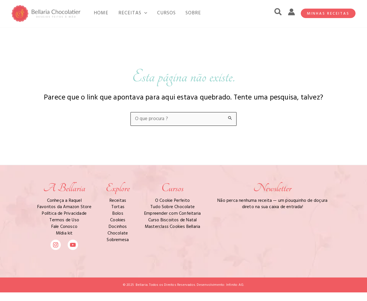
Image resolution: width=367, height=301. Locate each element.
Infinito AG (234, 285)
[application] (139, 13)
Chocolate (118, 233)
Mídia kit (64, 233)
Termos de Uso (64, 220)
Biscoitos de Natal (179, 220)
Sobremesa (118, 239)
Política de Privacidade (64, 213)
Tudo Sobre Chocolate (172, 207)
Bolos (117, 213)
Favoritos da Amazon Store (64, 207)
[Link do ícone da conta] (291, 11)
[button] (278, 13)
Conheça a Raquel (64, 200)
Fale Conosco (64, 226)
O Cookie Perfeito (172, 200)
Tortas (117, 207)
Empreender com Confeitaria (172, 213)
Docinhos (118, 226)
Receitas (118, 200)
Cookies (117, 220)
